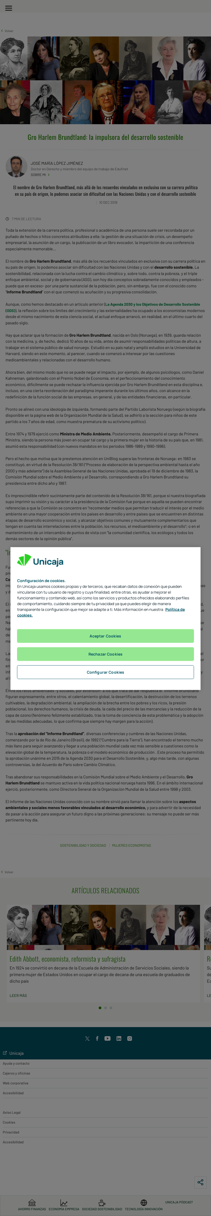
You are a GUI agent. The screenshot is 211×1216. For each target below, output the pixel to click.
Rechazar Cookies (105, 653)
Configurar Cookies (105, 671)
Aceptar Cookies (105, 635)
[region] (105, 618)
